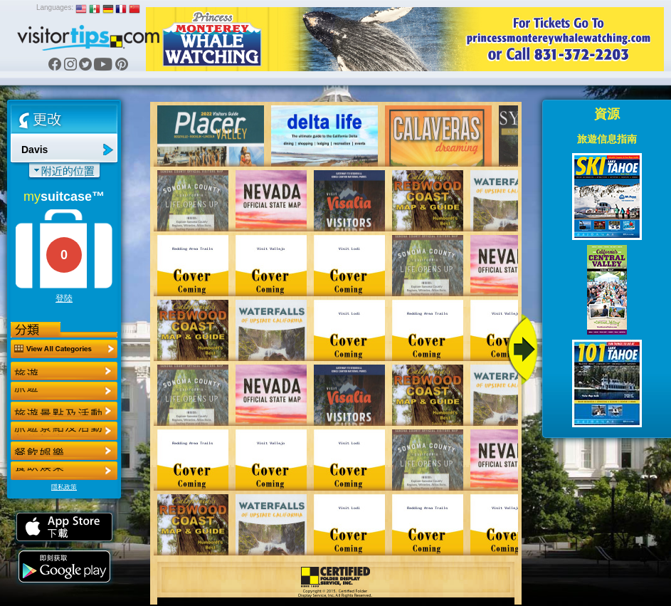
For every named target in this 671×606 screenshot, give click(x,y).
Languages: (54, 7)
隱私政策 (64, 487)
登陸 (64, 298)
